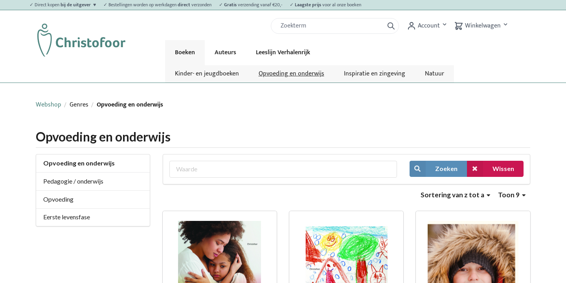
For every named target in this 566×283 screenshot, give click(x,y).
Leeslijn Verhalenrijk (283, 52)
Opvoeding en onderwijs (291, 73)
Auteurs (225, 52)
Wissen (490, 169)
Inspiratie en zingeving (374, 73)
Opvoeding (58, 199)
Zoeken (434, 169)
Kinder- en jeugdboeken (207, 73)
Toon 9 (512, 195)
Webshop (48, 104)
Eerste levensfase (66, 217)
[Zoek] (330, 26)
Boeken (185, 52)
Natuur (434, 73)
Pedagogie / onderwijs (73, 181)
